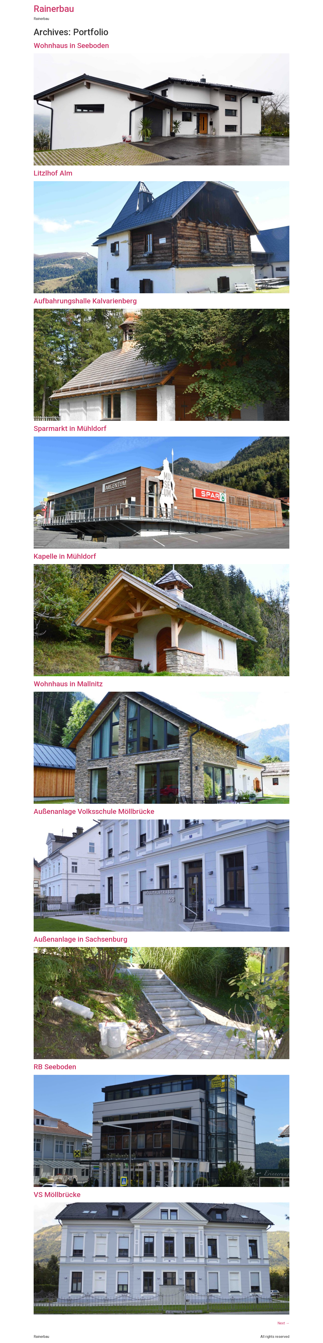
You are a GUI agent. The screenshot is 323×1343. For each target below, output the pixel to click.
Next (283, 1323)
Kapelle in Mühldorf (65, 556)
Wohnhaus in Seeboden (71, 45)
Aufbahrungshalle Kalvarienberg (85, 301)
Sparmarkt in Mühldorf (70, 428)
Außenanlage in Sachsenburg (80, 939)
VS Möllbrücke (57, 1194)
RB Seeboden (55, 1067)
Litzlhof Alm (53, 173)
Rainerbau (54, 9)
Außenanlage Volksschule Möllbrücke (94, 811)
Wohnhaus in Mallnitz (68, 684)
